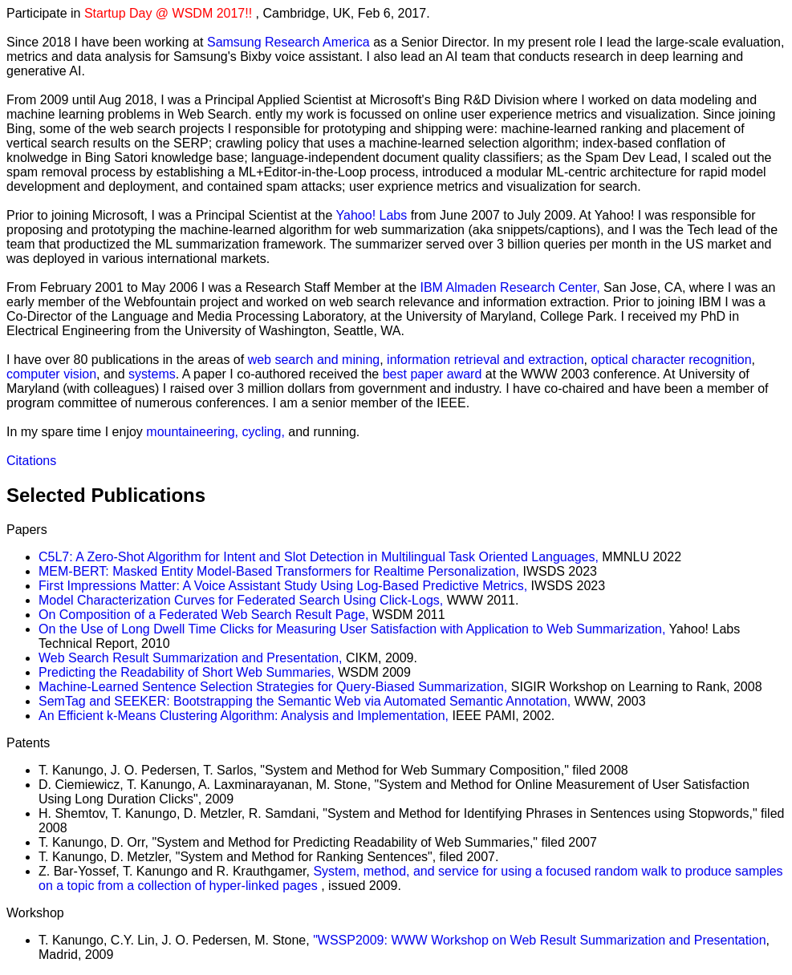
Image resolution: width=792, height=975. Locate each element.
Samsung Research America (290, 42)
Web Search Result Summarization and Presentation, (191, 658)
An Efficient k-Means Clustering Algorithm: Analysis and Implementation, (246, 715)
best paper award (432, 374)
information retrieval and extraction (485, 359)
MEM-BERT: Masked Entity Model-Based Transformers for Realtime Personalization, (279, 571)
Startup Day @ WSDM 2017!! (170, 13)
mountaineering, (194, 432)
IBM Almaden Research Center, (510, 287)
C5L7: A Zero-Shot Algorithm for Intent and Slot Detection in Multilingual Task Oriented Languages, (319, 557)
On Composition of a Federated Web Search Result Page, (203, 614)
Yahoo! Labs (373, 215)
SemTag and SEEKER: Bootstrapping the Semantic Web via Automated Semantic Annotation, (305, 701)
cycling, (265, 432)
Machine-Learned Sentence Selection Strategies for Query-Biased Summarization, (273, 687)
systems (152, 374)
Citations (31, 460)
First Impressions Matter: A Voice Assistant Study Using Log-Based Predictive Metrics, (283, 586)
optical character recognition (671, 359)
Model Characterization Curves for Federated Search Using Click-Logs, (241, 600)
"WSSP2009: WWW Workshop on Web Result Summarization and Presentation (539, 940)
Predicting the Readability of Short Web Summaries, (187, 672)
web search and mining (314, 359)
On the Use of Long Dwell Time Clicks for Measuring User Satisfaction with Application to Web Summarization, (352, 629)
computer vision (51, 374)
